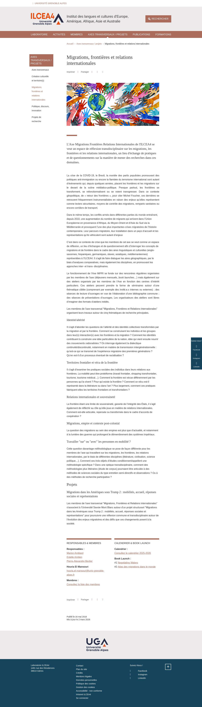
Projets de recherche (36, 119)
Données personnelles (86, 680)
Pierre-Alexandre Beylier (79, 561)
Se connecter (82, 698)
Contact (79, 665)
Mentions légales (84, 676)
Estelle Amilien (74, 557)
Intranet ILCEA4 (83, 694)
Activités (59, 34)
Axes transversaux (40, 70)
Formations (163, 34)
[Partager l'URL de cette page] (102, 72)
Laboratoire (39, 34)
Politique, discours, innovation (40, 108)
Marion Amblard (75, 553)
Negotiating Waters (128, 562)
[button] (50, 3)
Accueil (70, 44)
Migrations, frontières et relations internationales (38, 93)
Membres (77, 34)
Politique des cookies (86, 683)
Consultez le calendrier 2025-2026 (132, 553)
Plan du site (81, 669)
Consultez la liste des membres (83, 584)
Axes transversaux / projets (108, 34)
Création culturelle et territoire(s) (40, 78)
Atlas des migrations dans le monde (137, 566)
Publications (141, 34)
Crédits (79, 673)
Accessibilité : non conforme (89, 691)
